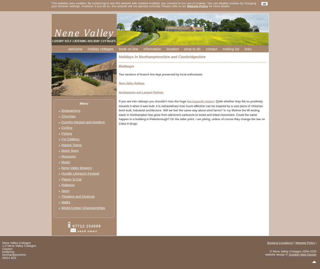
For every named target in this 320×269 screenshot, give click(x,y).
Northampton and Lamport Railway (141, 92)
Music (66, 162)
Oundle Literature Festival (80, 173)
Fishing (67, 133)
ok (264, 3)
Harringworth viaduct (200, 101)
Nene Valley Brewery (77, 168)
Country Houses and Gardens (83, 122)
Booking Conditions (280, 243)
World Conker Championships (83, 208)
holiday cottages (101, 49)
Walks (66, 202)
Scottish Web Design (302, 254)
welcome (75, 49)
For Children (71, 139)
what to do (192, 49)
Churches (69, 116)
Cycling (67, 128)
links (248, 49)
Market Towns (72, 145)
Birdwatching (71, 110)
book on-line (128, 49)
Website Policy (197, 6)
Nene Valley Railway (132, 83)
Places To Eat (72, 179)
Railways (68, 185)
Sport (65, 191)
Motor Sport (70, 150)
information (152, 49)
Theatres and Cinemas (78, 196)
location (172, 49)
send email (87, 231)
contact (211, 49)
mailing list (231, 49)
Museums (69, 156)
